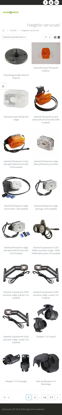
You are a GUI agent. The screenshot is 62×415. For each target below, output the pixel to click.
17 (51, 397)
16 (44, 397)
